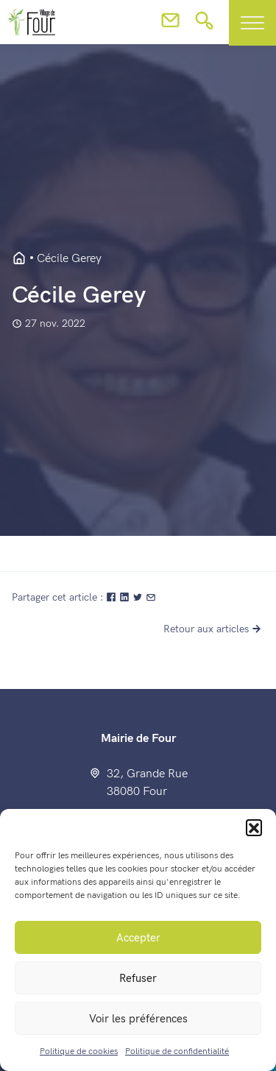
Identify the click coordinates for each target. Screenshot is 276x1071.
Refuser (138, 978)
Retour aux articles (213, 629)
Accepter (138, 937)
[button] (254, 827)
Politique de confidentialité (177, 1051)
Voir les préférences (138, 1018)
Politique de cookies (79, 1051)
